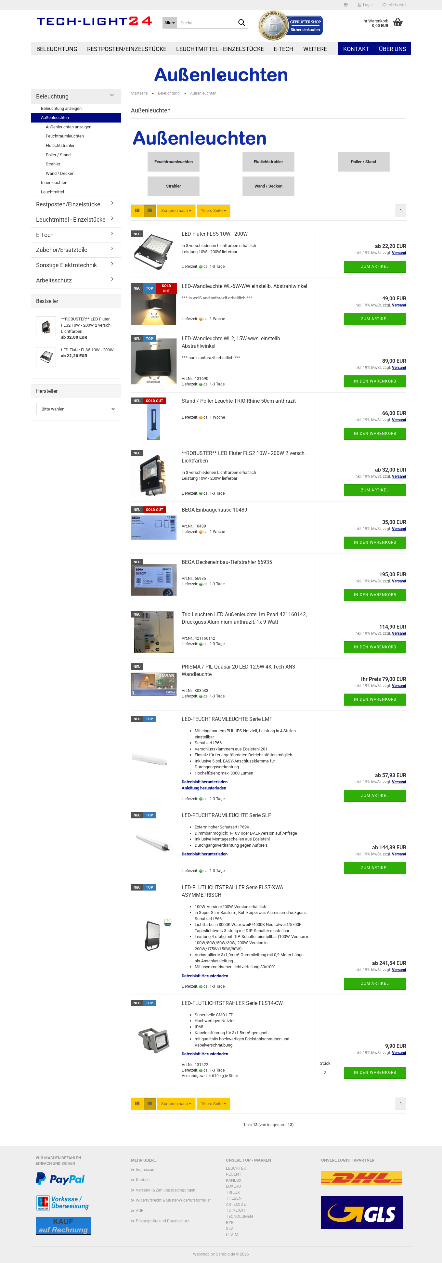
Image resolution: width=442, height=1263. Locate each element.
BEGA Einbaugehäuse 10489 (214, 510)
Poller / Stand (58, 154)
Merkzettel (394, 5)
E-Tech (283, 49)
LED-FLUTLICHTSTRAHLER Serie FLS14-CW (232, 1003)
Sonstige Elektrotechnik (66, 265)
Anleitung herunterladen (204, 788)
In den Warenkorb (375, 381)
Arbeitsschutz (54, 280)
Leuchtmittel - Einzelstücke (220, 49)
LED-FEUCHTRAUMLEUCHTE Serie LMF (227, 719)
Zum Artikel (375, 266)
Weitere (315, 49)
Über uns (392, 49)
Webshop (201, 1254)
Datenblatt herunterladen (205, 781)
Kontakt (356, 49)
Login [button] (365, 5)
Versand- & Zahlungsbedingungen (165, 1190)
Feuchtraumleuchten (65, 136)
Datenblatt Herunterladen (205, 975)
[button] (346, 5)
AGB (139, 1210)
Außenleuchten (55, 117)
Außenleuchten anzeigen (68, 126)
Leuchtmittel (52, 191)
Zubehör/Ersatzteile (61, 249)
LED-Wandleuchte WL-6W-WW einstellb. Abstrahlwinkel (244, 286)
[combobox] (176, 210)
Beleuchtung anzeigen (61, 108)
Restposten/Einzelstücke (126, 49)
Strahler (53, 164)
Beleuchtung (56, 49)
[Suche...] (169, 23)
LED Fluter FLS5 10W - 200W (215, 234)
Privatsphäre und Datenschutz (162, 1221)
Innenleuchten (54, 182)
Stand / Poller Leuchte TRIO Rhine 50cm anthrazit (239, 401)
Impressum (146, 1169)
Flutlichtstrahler (60, 145)
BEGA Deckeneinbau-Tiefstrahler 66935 (227, 562)
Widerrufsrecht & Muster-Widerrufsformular (173, 1200)
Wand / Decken (60, 173)
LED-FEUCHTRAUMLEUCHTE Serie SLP (226, 815)
